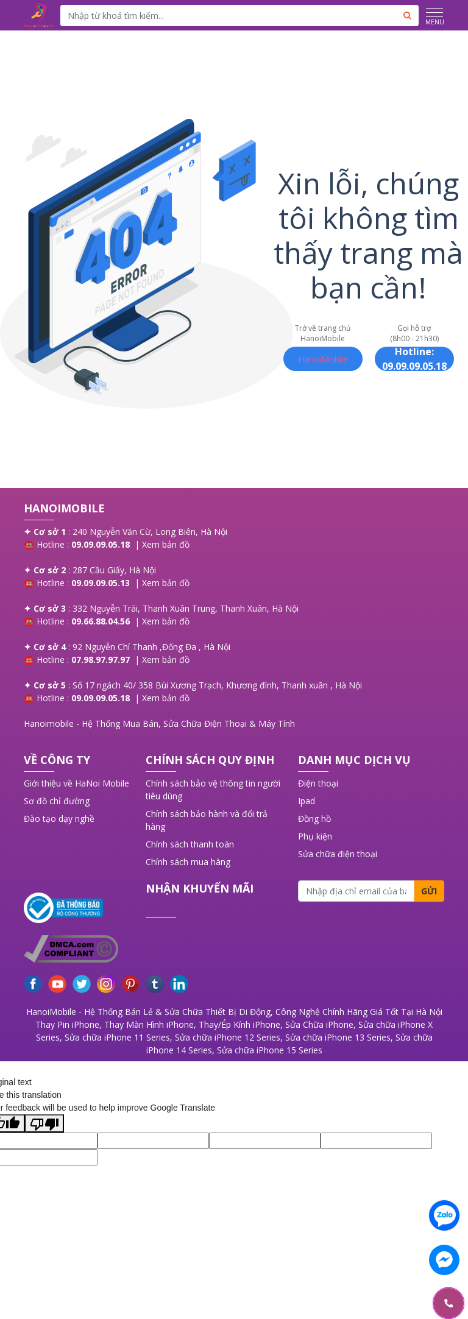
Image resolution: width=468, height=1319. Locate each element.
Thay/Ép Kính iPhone (239, 1024)
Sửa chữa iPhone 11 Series (117, 1037)
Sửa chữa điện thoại (337, 854)
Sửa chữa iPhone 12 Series (227, 1037)
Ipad (306, 801)
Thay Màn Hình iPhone (149, 1024)
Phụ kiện (315, 836)
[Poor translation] (44, 1123)
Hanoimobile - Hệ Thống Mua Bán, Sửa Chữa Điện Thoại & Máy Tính (159, 723)
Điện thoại (318, 783)
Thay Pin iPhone (67, 1024)
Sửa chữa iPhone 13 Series (338, 1037)
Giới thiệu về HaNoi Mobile (76, 783)
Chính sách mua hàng (188, 862)
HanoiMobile (323, 359)
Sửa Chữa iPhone (319, 1024)
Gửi (429, 891)
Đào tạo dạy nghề (59, 818)
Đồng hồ (314, 818)
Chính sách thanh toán (190, 844)
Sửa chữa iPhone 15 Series (269, 1050)
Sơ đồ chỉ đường (57, 801)
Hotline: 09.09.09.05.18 (414, 359)
